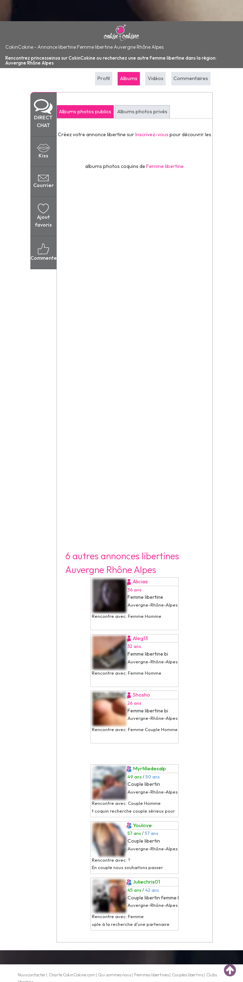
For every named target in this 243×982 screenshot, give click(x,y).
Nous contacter (32, 974)
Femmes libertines (151, 974)
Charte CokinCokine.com (72, 974)
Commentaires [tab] (190, 78)
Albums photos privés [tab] (142, 111)
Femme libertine (165, 166)
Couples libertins (187, 974)
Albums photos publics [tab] (85, 111)
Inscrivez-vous (151, 134)
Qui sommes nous (114, 974)
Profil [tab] (103, 78)
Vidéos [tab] (156, 78)
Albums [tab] (128, 78)
